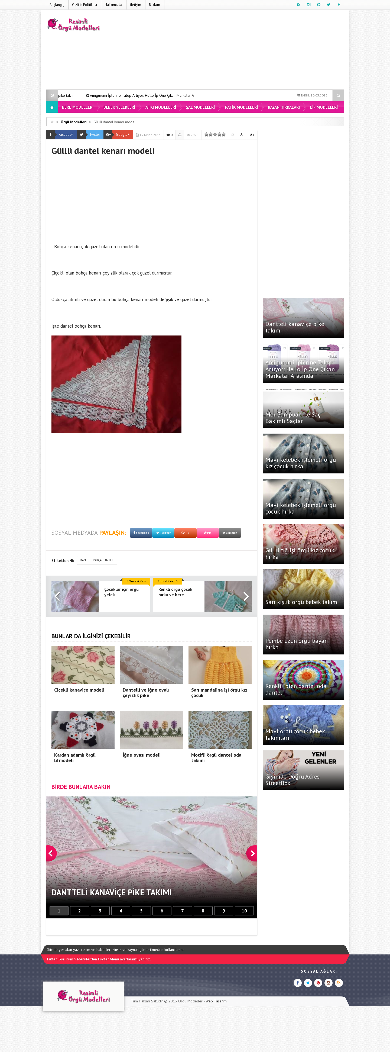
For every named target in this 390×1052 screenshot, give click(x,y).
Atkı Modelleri (160, 107)
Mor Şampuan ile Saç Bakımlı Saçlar (292, 418)
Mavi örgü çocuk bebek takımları (295, 734)
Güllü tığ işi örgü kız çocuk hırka (299, 553)
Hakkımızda (113, 4)
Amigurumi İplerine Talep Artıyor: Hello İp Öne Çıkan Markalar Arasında (172, 95)
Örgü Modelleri (74, 122)
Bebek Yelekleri (119, 107)
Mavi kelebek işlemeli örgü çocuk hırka (300, 508)
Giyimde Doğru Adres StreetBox (292, 780)
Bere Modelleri (77, 107)
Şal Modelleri (200, 107)
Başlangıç (57, 4)
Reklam (154, 4)
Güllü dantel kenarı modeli (114, 122)
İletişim (135, 4)
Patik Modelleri (241, 107)
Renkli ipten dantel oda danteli (296, 689)
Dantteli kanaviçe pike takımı (77, 95)
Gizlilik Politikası (84, 4)
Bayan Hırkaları (284, 107)
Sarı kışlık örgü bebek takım (301, 602)
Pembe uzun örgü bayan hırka (296, 644)
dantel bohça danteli (97, 560)
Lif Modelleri (324, 107)
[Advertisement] (245, 51)
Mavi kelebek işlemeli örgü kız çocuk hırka (300, 463)
